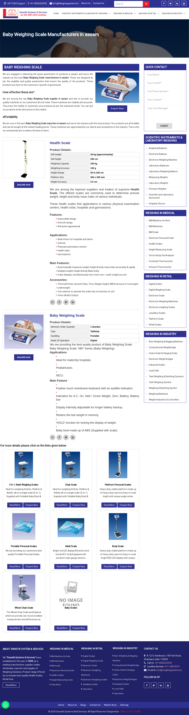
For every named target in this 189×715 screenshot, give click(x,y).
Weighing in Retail (149, 13)
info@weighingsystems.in (66, 3)
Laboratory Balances (159, 165)
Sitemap (124, 705)
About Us (85, 3)
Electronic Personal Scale (161, 238)
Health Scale (60, 123)
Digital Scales (155, 284)
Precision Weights (157, 189)
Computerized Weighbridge (162, 347)
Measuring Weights (158, 177)
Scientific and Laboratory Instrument (161, 196)
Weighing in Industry (173, 13)
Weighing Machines (158, 394)
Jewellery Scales (157, 313)
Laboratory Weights (158, 183)
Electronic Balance (158, 154)
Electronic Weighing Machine (163, 160)
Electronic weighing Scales (162, 307)
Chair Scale (71, 406)
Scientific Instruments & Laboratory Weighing (86, 13)
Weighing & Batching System (163, 388)
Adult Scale (71, 467)
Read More (15, 426)
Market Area (110, 705)
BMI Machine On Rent (159, 220)
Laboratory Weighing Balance (163, 171)
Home (56, 13)
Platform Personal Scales (118, 406)
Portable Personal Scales (24, 467)
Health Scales (40, 42)
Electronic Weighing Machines (163, 301)
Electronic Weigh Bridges (161, 359)
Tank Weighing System (160, 382)
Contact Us (98, 3)
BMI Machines (156, 226)
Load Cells (154, 370)
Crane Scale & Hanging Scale (163, 353)
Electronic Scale (157, 295)
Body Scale (118, 467)
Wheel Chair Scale (24, 529)
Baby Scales (71, 529)
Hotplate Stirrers (157, 203)
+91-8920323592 (38, 3)
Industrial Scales (157, 365)
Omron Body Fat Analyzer (161, 255)
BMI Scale (154, 232)
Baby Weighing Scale (67, 296)
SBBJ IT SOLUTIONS (131, 711)
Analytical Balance (158, 148)
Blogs (83, 705)
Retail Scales (155, 324)
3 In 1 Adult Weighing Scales (23, 406)
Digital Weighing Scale (159, 290)
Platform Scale (156, 319)
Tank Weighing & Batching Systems (166, 376)
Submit (164, 126)
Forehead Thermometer (161, 261)
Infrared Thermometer (160, 267)
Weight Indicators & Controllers (164, 399)
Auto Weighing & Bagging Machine (166, 341)
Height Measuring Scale (160, 249)
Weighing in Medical (124, 13)
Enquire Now (117, 89)
